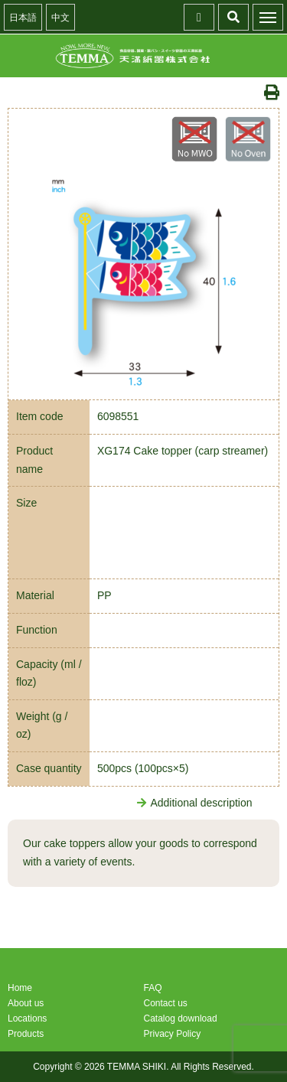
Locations (27, 1018)
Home (20, 988)
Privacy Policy (172, 1033)
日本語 (23, 17)
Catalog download (180, 1018)
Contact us (166, 1003)
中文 (60, 17)
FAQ (153, 988)
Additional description (194, 803)
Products (26, 1033)
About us (26, 1003)
